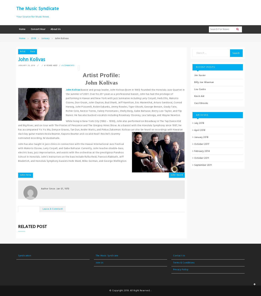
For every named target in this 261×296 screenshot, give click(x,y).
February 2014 (202, 151)
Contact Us (179, 256)
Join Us (99, 263)
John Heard (177, 175)
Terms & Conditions (184, 263)
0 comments (67, 65)
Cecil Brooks (201, 103)
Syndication (24, 256)
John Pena (25, 175)
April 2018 (199, 130)
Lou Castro (200, 89)
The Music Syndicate (37, 9)
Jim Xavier (200, 75)
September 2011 (203, 165)
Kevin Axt (199, 96)
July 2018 (199, 123)
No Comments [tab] (29, 209)
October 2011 (201, 158)
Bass (32, 51)
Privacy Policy (180, 270)
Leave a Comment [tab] (53, 209)
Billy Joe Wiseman (204, 82)
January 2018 (201, 137)
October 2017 (201, 144)
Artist (23, 51)
